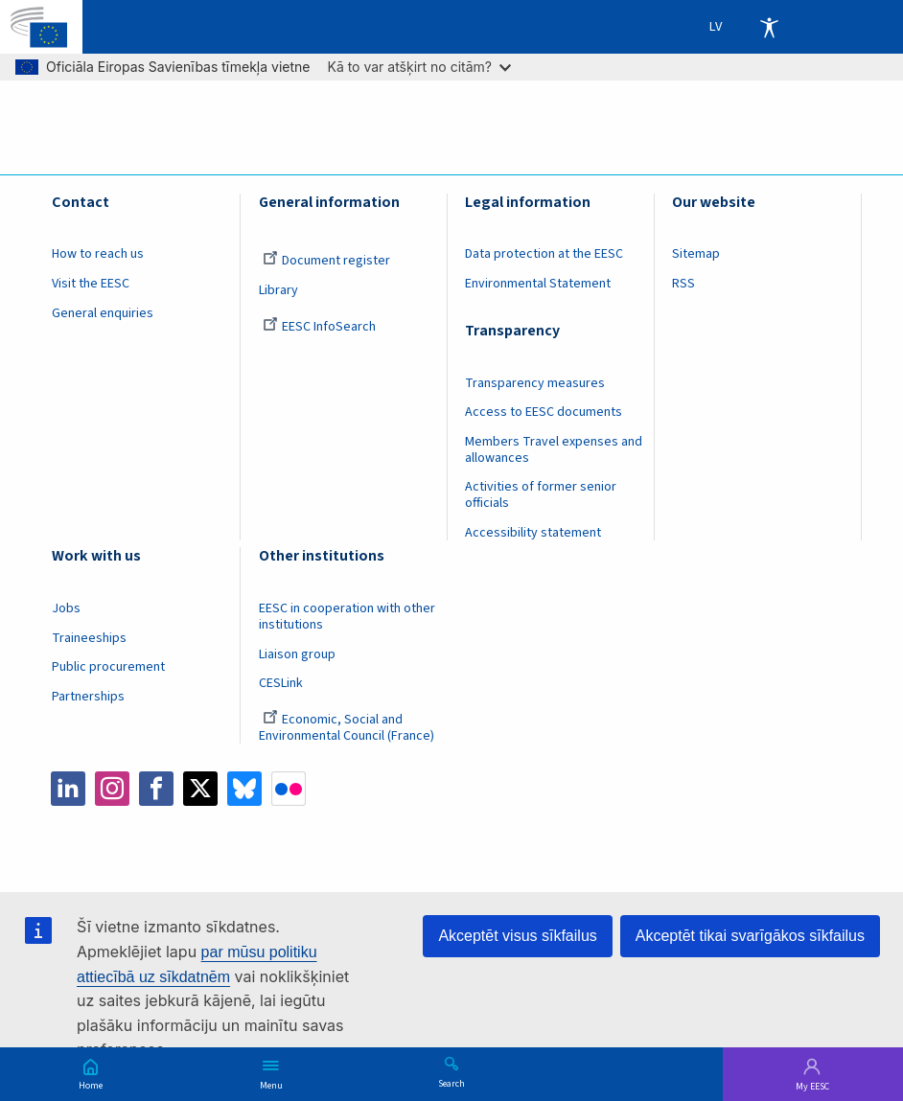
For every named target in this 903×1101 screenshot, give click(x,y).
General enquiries (102, 313)
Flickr (288, 788)
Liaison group (297, 654)
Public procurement (108, 667)
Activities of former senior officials (540, 495)
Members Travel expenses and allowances (553, 450)
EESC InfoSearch (319, 326)
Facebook (156, 788)
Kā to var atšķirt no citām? (419, 66)
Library (278, 290)
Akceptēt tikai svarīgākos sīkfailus (750, 936)
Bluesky (244, 788)
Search (451, 1083)
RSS (683, 283)
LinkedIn (68, 788)
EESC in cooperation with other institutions (347, 616)
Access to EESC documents (543, 412)
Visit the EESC (90, 283)
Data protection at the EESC (544, 254)
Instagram (112, 788)
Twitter (200, 788)
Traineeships (89, 638)
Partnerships (88, 696)
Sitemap (696, 254)
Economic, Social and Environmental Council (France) (348, 727)
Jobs (66, 608)
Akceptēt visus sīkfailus (517, 936)
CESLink (281, 683)
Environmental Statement (538, 283)
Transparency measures (535, 383)
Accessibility (769, 27)
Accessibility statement (533, 532)
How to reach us (98, 254)
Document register (326, 260)
